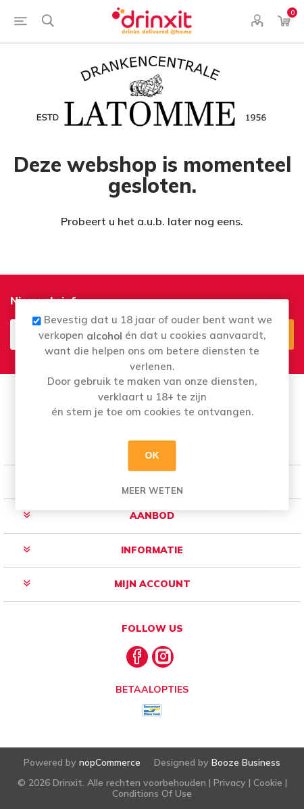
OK (152, 455)
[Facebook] (137, 657)
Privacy (229, 783)
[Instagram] (163, 657)
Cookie (267, 783)
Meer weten (152, 490)
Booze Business (245, 762)
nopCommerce (110, 762)
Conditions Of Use (152, 793)
